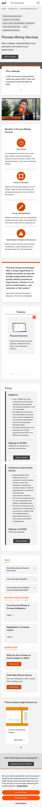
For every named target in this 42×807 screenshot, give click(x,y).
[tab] (21, 312)
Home (4, 9)
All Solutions (13, 9)
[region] (21, 788)
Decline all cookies (21, 798)
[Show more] (21, 90)
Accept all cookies (21, 792)
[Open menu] (38, 3)
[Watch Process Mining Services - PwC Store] (21, 109)
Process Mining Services (28, 9)
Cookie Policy (22, 786)
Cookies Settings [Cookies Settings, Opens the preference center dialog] (21, 803)
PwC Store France (17, 3)
